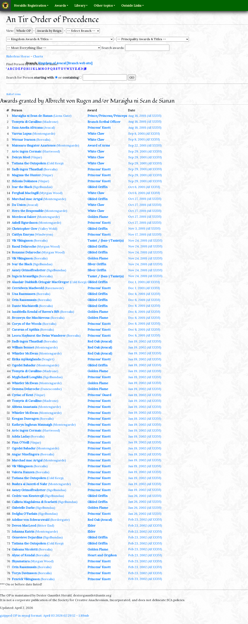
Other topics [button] (103, 5)
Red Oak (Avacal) (100, 341)
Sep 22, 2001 (145, 145)
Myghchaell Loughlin (27, 377)
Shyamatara (21, 561)
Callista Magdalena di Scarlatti (34, 502)
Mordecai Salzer (24, 217)
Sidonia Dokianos (24, 181)
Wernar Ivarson (23, 139)
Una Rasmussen (23, 294)
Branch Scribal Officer (104, 122)
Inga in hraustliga (25, 276)
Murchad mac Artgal (27, 199)
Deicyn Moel (21, 157)
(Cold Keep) (55, 163)
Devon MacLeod (24, 525)
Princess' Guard (99, 395)
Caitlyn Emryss (23, 234)
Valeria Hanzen (23, 472)
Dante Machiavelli (25, 306)
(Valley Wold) (47, 229)
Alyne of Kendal (23, 555)
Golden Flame (98, 217)
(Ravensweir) (54, 288)
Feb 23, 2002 (145, 519)
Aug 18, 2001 (144, 116)
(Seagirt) (47, 359)
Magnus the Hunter (26, 175)
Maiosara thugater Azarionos (34, 145)
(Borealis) (43, 139)
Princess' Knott (99, 127)
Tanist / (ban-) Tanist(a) (106, 240)
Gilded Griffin (98, 187)
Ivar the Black (22, 187)
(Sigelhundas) (42, 187)
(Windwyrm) (44, 234)
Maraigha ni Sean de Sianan (32, 116)
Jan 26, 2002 (144, 496)
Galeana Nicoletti (25, 549)
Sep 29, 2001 (145, 151)
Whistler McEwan (25, 353)
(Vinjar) (36, 157)
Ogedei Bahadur (24, 365)
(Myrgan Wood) (50, 193)
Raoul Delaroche (24, 246)
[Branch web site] (79, 63)
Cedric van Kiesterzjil (28, 496)
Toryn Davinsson (24, 573)
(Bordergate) (60, 520)
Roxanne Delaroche (26, 252)
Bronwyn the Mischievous (31, 318)
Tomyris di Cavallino (27, 122)
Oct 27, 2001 (144, 199)
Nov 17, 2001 (144, 234)
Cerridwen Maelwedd (28, 288)
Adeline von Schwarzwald (30, 520)
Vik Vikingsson (22, 240)
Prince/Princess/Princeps (107, 116)
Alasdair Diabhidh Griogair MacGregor (40, 282)
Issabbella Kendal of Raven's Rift (35, 312)
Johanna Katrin (23, 531)
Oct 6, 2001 (144, 187)
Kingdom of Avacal (52, 63)
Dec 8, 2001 (144, 294)
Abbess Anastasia (24, 407)
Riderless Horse (18, 56)
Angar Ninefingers (25, 454)
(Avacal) (49, 127)
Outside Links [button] (131, 5)
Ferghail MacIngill (25, 193)
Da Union (19, 205)
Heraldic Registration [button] (30, 5)
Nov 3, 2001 (144, 228)
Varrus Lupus (22, 133)
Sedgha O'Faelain (24, 514)
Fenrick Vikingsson (26, 579)
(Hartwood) (51, 151)
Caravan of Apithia (25, 329)
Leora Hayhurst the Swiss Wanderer (39, 335)
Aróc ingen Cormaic (27, 151)
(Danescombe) (51, 389)
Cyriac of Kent (22, 395)
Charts (38, 56)
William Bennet (23, 347)
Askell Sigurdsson (25, 222)
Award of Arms (99, 145)
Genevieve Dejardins (27, 537)
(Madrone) (50, 122)
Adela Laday (21, 436)
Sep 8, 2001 (144, 133)
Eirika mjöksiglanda (26, 359)
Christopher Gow (24, 229)
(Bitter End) (45, 525)
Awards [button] (60, 5)
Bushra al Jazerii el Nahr (29, 484)
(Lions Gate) (62, 116)
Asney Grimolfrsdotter (29, 270)
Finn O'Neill (20, 442)
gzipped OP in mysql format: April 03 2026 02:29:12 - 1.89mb (44, 615)
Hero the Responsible (28, 211)
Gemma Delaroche (26, 389)
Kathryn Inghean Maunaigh (32, 424)
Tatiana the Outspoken (29, 163)
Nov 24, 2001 (145, 240)
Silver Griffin (97, 264)
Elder (92, 525)
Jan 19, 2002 (144, 341)
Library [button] (79, 5)
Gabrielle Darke (23, 508)
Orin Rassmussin (24, 300)
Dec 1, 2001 (144, 282)
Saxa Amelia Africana (27, 127)
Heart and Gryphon (102, 555)
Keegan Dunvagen (25, 418)
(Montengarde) (43, 133)
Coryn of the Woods (26, 324)
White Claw (96, 133)
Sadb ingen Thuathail (27, 169)
